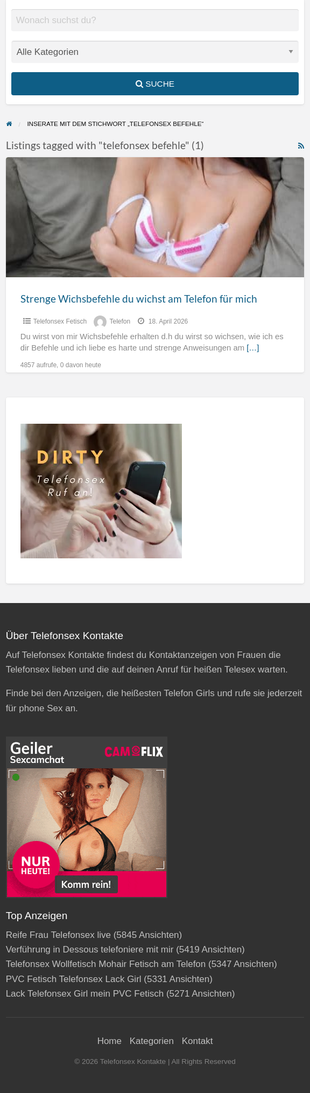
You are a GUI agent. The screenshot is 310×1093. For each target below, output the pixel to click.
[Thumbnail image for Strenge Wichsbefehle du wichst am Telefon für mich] (155, 217)
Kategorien (152, 1041)
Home (109, 1041)
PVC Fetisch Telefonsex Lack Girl (74, 979)
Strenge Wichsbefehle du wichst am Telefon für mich (138, 298)
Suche (155, 83)
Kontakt (197, 1041)
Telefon (119, 321)
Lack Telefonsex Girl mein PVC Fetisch (85, 994)
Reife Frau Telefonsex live (58, 935)
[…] (252, 348)
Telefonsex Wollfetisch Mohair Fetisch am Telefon (106, 964)
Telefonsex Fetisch (60, 321)
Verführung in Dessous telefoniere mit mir (90, 949)
